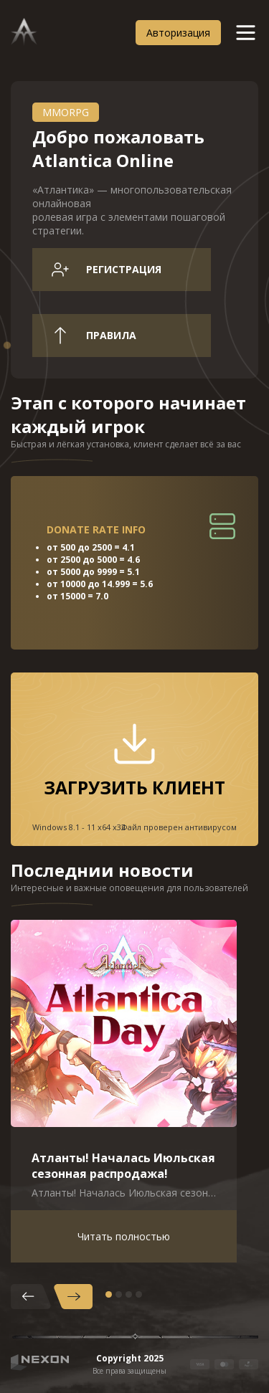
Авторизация (178, 32)
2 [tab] (118, 1294)
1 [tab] (108, 1294)
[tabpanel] (124, 1091)
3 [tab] (129, 1294)
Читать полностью (123, 1236)
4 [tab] (139, 1294)
